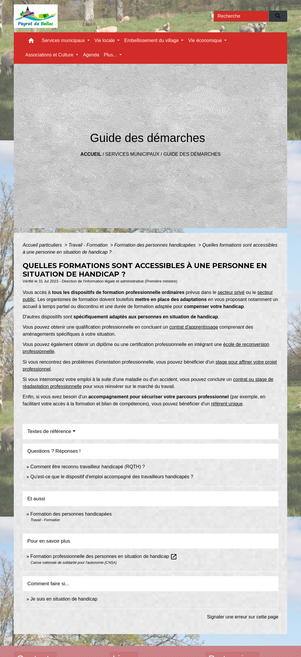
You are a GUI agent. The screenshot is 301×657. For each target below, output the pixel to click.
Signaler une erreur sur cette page (242, 616)
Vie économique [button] (205, 40)
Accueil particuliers (43, 245)
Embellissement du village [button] (152, 40)
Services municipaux (132, 154)
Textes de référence (49, 431)
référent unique (227, 403)
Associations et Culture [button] (50, 54)
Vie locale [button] (105, 40)
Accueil (91, 154)
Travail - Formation (88, 245)
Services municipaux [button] (64, 40)
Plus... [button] (111, 54)
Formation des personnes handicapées (155, 245)
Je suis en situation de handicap (63, 598)
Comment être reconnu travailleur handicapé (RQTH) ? (87, 466)
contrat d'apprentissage (193, 327)
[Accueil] (36, 16)
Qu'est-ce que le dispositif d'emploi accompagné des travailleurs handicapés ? (111, 476)
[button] (31, 42)
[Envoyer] (278, 16)
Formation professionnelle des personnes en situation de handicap (103, 556)
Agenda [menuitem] (91, 54)
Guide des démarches (192, 154)
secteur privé (231, 292)
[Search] (241, 16)
